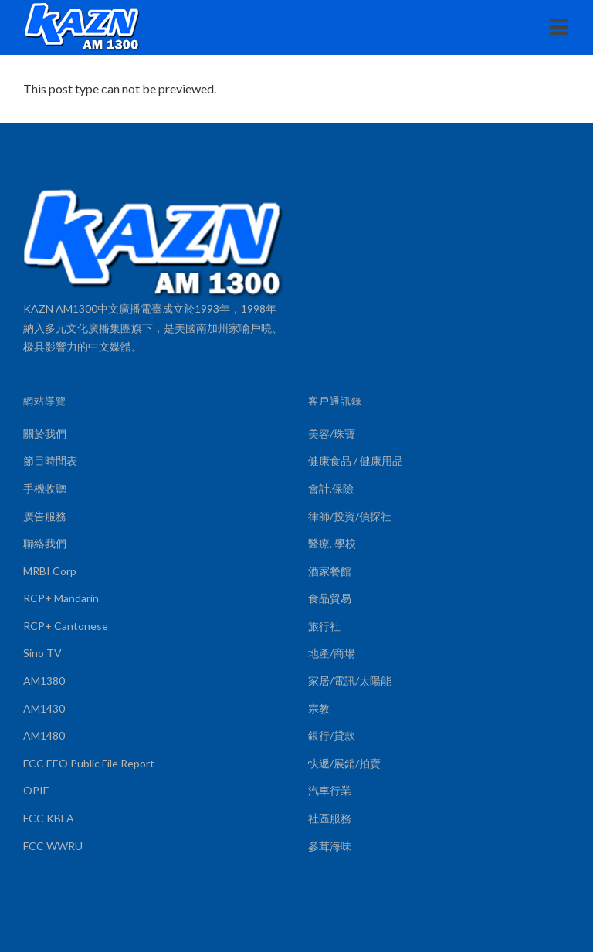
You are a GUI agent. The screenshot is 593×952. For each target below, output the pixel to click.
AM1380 (44, 680)
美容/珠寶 (331, 433)
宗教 (319, 708)
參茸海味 (329, 845)
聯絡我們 (44, 543)
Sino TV (42, 652)
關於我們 (44, 433)
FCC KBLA (48, 818)
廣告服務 (44, 516)
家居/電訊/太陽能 (349, 680)
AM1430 (44, 708)
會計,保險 (331, 488)
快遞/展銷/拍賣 (344, 763)
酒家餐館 (329, 571)
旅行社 (324, 625)
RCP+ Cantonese (65, 625)
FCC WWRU (53, 845)
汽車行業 (329, 790)
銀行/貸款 (331, 735)
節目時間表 (50, 460)
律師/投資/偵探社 (349, 516)
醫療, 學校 (332, 543)
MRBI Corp (49, 571)
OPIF (36, 790)
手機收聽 (44, 488)
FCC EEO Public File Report (88, 763)
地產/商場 (331, 652)
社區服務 (329, 818)
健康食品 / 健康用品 (355, 460)
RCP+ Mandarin (61, 598)
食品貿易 (329, 598)
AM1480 (44, 735)
